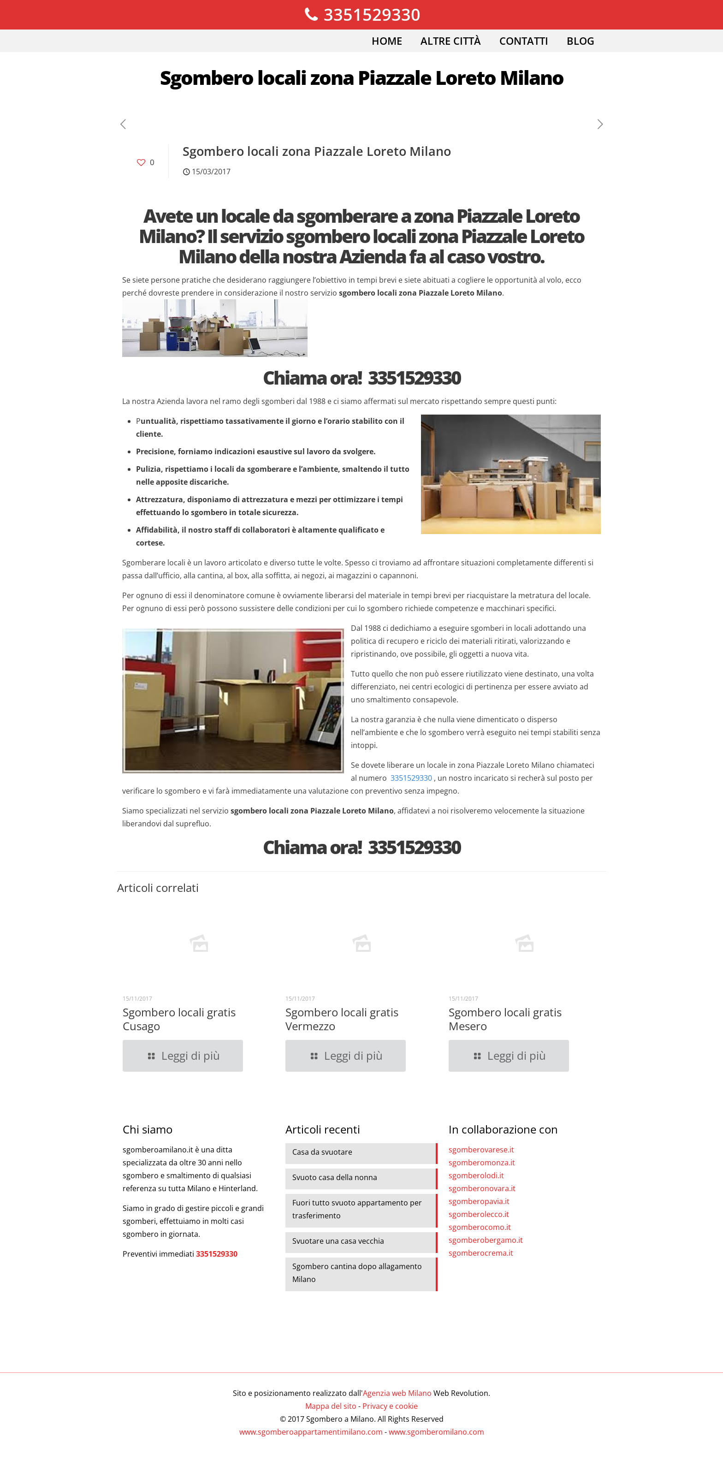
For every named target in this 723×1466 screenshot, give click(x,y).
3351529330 (362, 14)
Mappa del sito (330, 1406)
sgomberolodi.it (476, 1175)
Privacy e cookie (390, 1406)
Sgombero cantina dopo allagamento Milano (357, 1272)
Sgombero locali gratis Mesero (505, 1018)
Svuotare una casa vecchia (338, 1241)
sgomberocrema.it (481, 1253)
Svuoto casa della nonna (334, 1177)
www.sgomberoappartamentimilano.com (311, 1432)
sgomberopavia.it (479, 1201)
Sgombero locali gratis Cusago (179, 1018)
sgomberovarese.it (481, 1150)
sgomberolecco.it (479, 1214)
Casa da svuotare (322, 1152)
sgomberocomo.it (480, 1227)
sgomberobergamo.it (486, 1240)
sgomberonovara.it (482, 1188)
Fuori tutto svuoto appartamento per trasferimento (357, 1209)
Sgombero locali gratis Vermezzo (341, 1018)
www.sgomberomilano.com (436, 1432)
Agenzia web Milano (397, 1393)
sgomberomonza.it (482, 1162)
